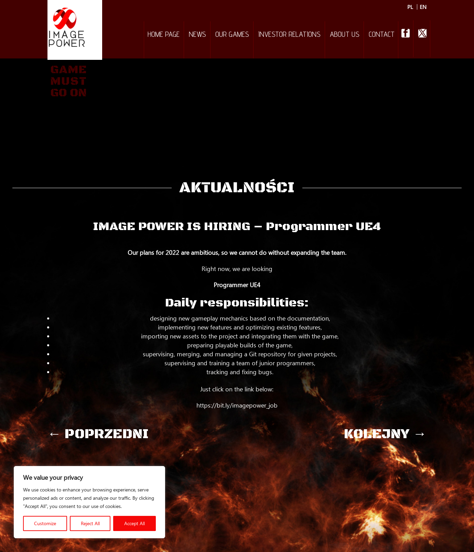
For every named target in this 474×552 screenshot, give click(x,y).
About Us (344, 35)
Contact (382, 35)
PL (410, 7)
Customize (45, 523)
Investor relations (289, 35)
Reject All (90, 523)
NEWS (197, 35)
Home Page (164, 35)
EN (423, 7)
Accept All (134, 523)
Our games (232, 35)
